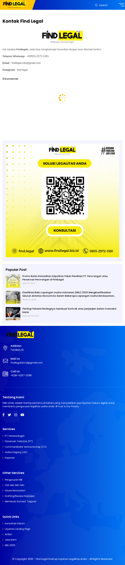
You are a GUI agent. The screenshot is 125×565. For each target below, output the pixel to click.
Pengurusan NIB (13, 479)
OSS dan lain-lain (14, 485)
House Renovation (15, 490)
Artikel (8, 534)
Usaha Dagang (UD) (16, 452)
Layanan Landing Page (17, 529)
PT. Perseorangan (15, 436)
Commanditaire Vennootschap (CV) (26, 446)
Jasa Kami (10, 539)
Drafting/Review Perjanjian (20, 496)
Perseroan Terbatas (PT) (19, 441)
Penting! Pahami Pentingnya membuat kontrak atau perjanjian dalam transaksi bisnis (69, 310)
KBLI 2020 (10, 545)
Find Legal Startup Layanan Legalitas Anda (61, 559)
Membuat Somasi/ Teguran (20, 501)
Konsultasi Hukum (15, 523)
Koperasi (9, 457)
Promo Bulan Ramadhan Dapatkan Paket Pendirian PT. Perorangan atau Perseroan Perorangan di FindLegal (65, 278)
